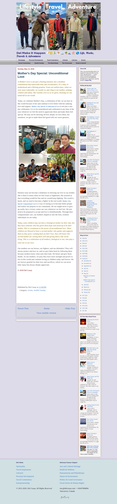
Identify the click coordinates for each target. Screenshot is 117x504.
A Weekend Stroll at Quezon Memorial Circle (92, 219)
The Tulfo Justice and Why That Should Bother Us (92, 349)
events (30, 290)
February (86, 289)
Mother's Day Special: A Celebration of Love (46, 106)
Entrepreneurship (23, 483)
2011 (83, 310)
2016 (83, 298)
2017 (83, 295)
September (87, 266)
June (85, 271)
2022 (83, 248)
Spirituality (20, 466)
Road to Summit (81, 63)
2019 (83, 256)
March (86, 287)
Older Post (70, 308)
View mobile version (46, 313)
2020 (83, 253)
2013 (83, 305)
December (86, 260)
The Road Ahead (53, 63)
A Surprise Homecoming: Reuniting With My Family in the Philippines (92, 204)
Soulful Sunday (39, 63)
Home (47, 308)
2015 (83, 300)
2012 (83, 308)
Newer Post (23, 308)
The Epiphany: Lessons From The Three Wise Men (93, 118)
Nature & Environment (69, 476)
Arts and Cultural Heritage (70, 466)
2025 (83, 241)
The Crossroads (67, 63)
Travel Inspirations (52, 60)
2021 (83, 251)
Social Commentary (24, 63)
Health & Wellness (67, 470)
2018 (83, 258)
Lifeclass (74, 60)
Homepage (21, 60)
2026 (83, 238)
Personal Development (36, 60)
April (85, 284)
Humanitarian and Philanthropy (72, 473)
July (85, 268)
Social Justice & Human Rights (72, 483)
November (87, 263)
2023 (83, 246)
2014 (83, 303)
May (85, 273)
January (86, 292)
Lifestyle (65, 60)
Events (83, 60)
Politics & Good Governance (71, 480)
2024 (83, 243)
